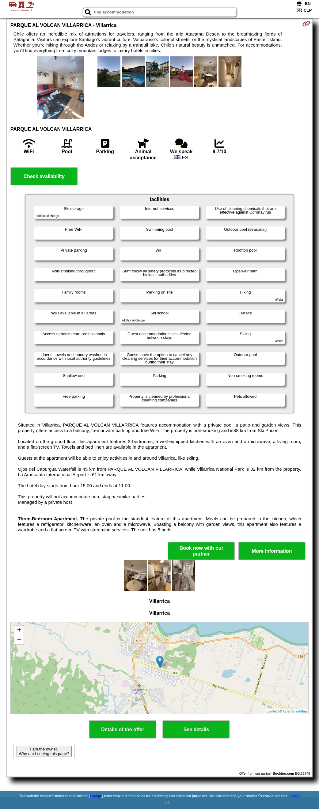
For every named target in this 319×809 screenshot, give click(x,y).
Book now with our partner (201, 550)
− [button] (19, 639)
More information (272, 551)
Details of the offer (122, 729)
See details (196, 729)
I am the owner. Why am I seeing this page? (44, 751)
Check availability (44, 176)
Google (96, 796)
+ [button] (19, 630)
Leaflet (272, 711)
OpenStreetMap (295, 711)
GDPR (294, 796)
